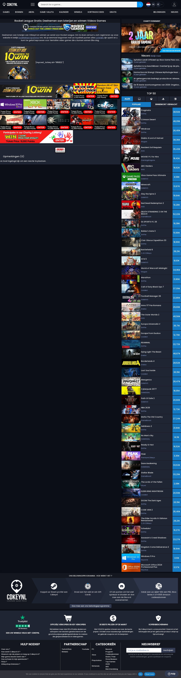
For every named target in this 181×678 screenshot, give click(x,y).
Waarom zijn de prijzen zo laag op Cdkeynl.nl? (20, 654)
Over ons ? (5, 649)
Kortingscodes (96, 12)
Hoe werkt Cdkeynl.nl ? (10, 652)
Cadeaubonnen (112, 654)
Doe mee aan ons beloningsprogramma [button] (90, 606)
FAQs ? (4, 661)
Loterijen (100, 37)
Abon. (31, 12)
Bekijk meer (156, 56)
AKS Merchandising (111, 667)
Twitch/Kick (66, 649)
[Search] (140, 4)
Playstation (97, 660)
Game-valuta (47, 12)
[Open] (32, 4)
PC (93, 649)
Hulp (171, 673)
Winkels (78, 12)
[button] (174, 4)
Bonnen (19, 12)
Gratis (113, 12)
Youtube (85, 649)
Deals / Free (110, 656)
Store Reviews (111, 659)
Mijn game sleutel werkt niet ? (13, 656)
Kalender (64, 12)
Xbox (94, 655)
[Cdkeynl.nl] (4, 4)
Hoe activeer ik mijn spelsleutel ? (14, 659)
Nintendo (96, 666)
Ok (140, 674)
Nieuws (174, 12)
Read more (149, 674)
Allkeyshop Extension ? (10, 664)
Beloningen (159, 12)
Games (6, 12)
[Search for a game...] (90, 4)
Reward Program (109, 650)
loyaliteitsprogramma (28, 37)
